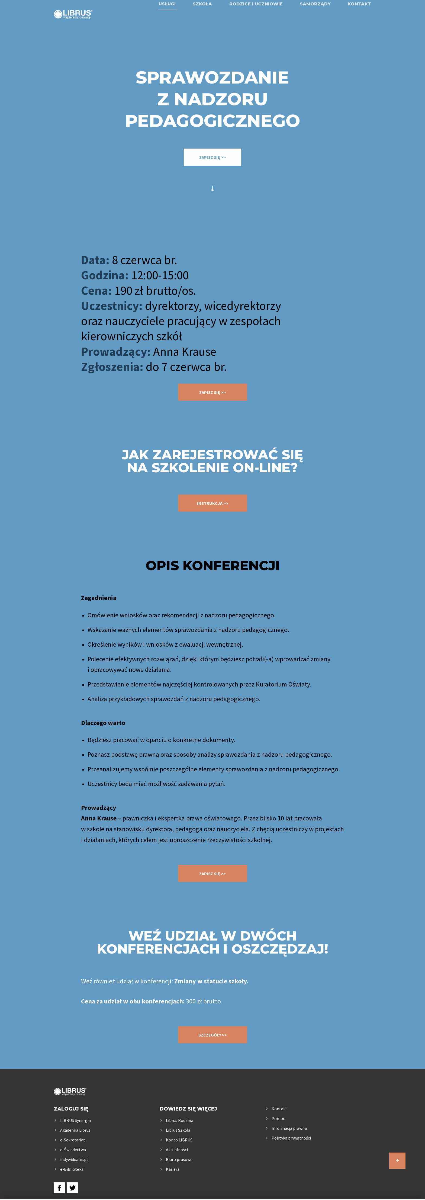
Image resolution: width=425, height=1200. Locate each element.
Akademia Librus (75, 1130)
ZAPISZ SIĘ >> (212, 157)
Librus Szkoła (178, 1130)
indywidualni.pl (74, 1159)
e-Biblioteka (71, 1169)
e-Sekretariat (72, 1140)
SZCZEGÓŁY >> (212, 1035)
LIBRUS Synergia (75, 1120)
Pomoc (278, 1118)
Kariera (172, 1169)
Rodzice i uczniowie (256, 19)
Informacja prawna (289, 1128)
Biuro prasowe (179, 1159)
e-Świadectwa (73, 1149)
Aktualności (177, 1149)
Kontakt (359, 19)
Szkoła (202, 19)
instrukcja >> (212, 503)
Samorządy (315, 19)
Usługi (167, 19)
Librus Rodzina (179, 1120)
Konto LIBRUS (179, 1140)
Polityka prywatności (291, 1138)
